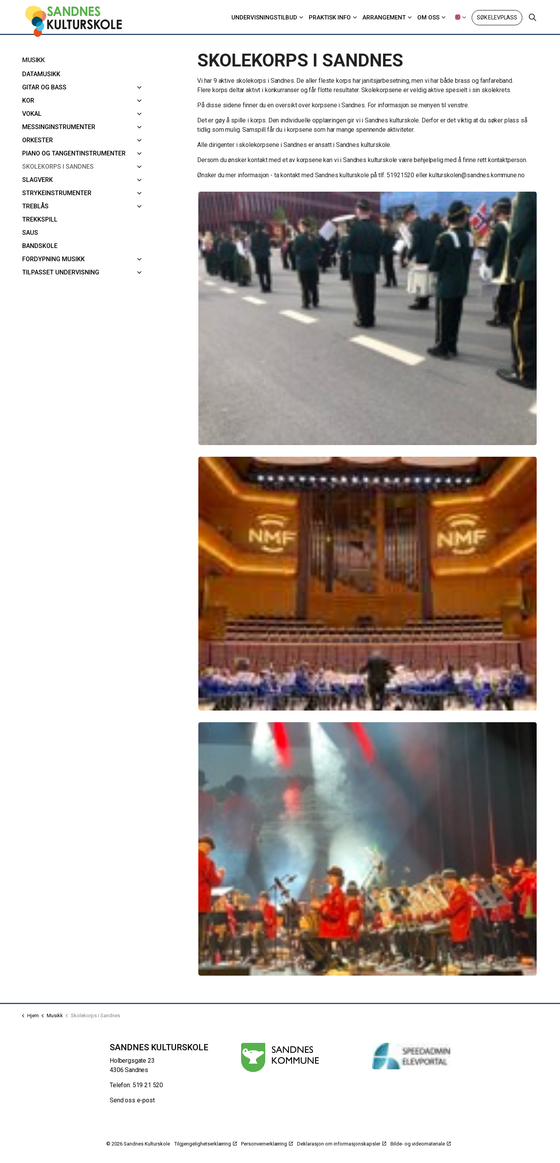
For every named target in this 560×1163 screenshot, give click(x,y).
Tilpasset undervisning (60, 272)
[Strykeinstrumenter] (139, 193)
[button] (367, 318)
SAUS (30, 232)
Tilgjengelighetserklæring (205, 1144)
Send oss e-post (132, 1100)
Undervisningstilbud (264, 17)
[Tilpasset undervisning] (139, 272)
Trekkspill (40, 219)
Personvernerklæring (267, 1144)
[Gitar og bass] (139, 87)
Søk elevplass (497, 17)
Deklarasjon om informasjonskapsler (341, 1144)
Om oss (428, 17)
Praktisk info (330, 17)
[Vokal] (139, 114)
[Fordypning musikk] (139, 259)
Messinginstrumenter (58, 127)
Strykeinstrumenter (56, 193)
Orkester (37, 140)
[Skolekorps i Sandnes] (139, 166)
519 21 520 (148, 1085)
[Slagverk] (139, 180)
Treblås (35, 206)
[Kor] (139, 100)
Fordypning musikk (53, 259)
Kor (28, 100)
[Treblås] (139, 206)
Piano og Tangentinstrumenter (74, 153)
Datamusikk (41, 74)
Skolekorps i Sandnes (58, 166)
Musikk (33, 60)
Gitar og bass (44, 87)
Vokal (32, 113)
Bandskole (40, 246)
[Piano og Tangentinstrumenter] (139, 153)
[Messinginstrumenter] (139, 127)
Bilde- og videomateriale (420, 1144)
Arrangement (384, 17)
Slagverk (37, 179)
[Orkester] (139, 140)
